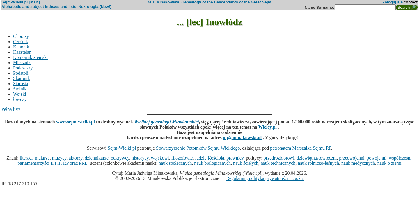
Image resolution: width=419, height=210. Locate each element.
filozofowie (182, 157)
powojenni (376, 157)
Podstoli (20, 73)
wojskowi (160, 157)
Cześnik (20, 41)
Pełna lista (11, 109)
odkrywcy (120, 157)
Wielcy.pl (267, 127)
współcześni (400, 157)
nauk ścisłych (245, 163)
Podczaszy (23, 67)
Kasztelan (22, 52)
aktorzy (75, 157)
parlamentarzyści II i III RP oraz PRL (53, 163)
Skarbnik (21, 78)
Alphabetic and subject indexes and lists (38, 6)
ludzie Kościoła (209, 157)
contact (411, 2)
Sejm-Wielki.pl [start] (20, 2)
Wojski (19, 94)
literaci (26, 157)
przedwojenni (351, 157)
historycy (140, 157)
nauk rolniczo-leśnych (318, 163)
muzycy (59, 157)
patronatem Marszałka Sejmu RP (300, 148)
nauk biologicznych (212, 163)
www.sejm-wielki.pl (75, 121)
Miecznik (22, 62)
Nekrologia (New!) (94, 6)
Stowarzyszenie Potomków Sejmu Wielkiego (198, 148)
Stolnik (19, 88)
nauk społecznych (175, 163)
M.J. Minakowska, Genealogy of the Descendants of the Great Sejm (209, 2)
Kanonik (21, 46)
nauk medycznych (358, 163)
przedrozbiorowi (279, 157)
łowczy (19, 99)
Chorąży (21, 36)
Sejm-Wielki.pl (122, 148)
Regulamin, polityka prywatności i (265, 178)
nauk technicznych (278, 163)
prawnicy (235, 157)
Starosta (20, 83)
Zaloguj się (392, 2)
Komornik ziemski (30, 57)
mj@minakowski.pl (242, 137)
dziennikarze (97, 157)
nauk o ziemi (389, 163)
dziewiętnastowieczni (317, 157)
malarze (42, 157)
